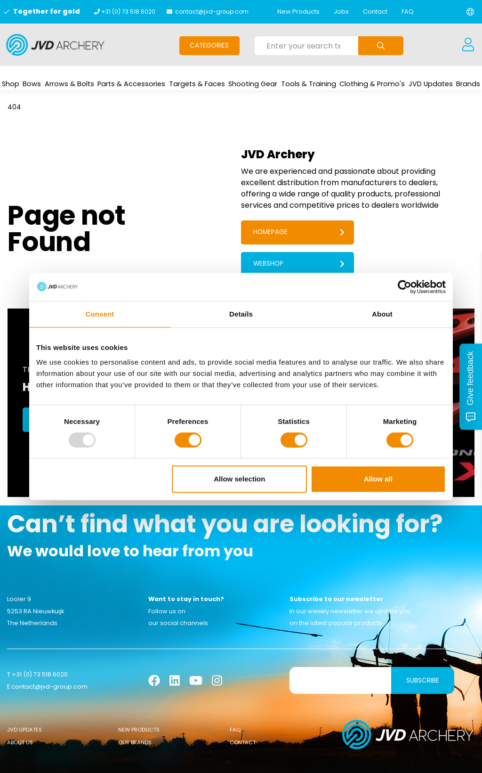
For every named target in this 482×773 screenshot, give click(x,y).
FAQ (408, 12)
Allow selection (239, 479)
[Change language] (470, 12)
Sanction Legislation (261, 759)
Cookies (212, 759)
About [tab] (382, 314)
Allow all (378, 479)
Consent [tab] (100, 314)
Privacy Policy (321, 759)
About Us (20, 712)
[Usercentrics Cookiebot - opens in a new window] (404, 287)
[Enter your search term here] (307, 45)
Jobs (341, 12)
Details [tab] (241, 314)
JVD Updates (24, 699)
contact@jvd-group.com (212, 12)
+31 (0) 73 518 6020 (128, 12)
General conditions (164, 759)
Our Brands (135, 712)
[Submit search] (380, 45)
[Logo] (55, 44)
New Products (298, 12)
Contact (375, 12)
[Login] (468, 45)
